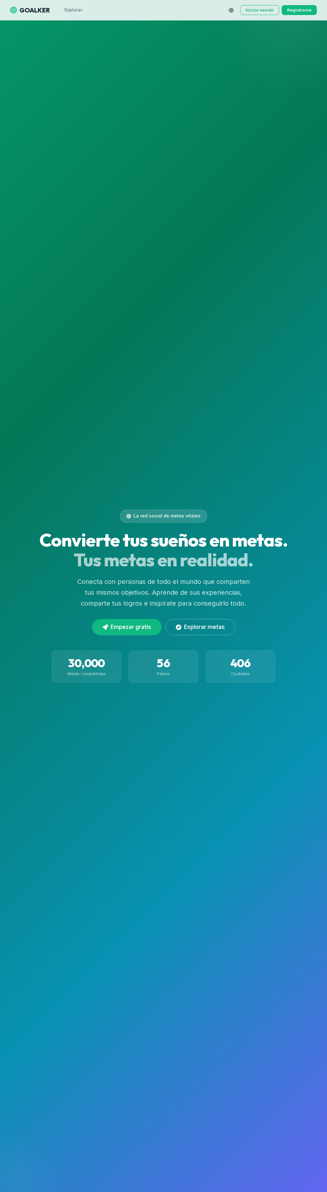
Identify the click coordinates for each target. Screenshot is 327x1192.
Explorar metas (200, 627)
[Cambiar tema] (231, 10)
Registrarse (299, 9)
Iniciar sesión (260, 9)
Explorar (73, 9)
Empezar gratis (127, 627)
